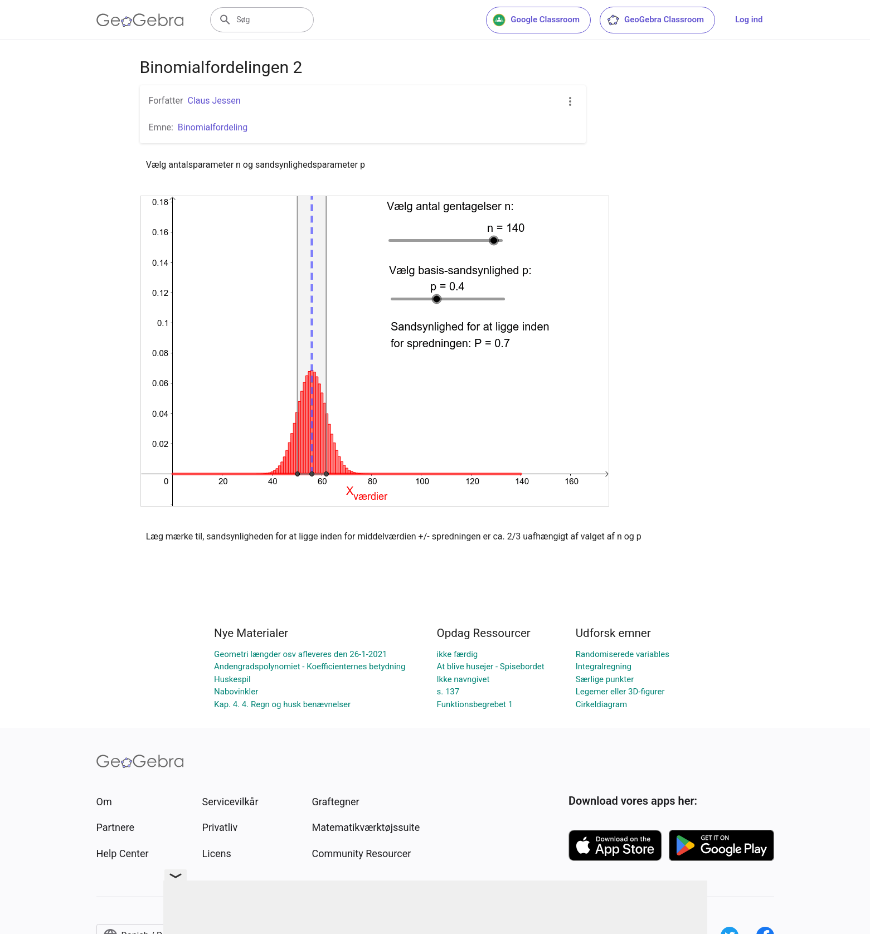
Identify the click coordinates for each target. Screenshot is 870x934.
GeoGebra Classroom (655, 20)
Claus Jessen (213, 100)
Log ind (749, 19)
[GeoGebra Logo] (140, 20)
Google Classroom (536, 20)
